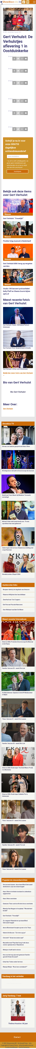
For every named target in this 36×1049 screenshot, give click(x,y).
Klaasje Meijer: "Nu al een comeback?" (15, 967)
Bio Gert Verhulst (18, 392)
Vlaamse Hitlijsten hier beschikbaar (14, 594)
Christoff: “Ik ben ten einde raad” (13, 938)
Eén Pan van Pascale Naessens (13, 604)
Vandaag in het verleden (13, 976)
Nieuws (8, 214)
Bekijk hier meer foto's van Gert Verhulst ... (18, 374)
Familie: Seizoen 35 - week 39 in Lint (13, 668)
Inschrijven (17, 171)
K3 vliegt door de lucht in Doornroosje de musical (18, 471)
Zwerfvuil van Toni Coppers (11, 599)
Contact (17, 1037)
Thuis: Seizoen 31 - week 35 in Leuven (14, 719)
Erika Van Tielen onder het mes (13, 962)
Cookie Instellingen (11, 1047)
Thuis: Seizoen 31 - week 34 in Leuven (14, 820)
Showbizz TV (8, 424)
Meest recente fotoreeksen (14, 619)
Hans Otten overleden (10, 898)
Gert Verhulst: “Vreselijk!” (11, 915)
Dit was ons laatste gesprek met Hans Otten (16, 446)
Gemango (26, 1047)
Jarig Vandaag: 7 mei (11, 996)
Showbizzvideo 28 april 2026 (11, 574)
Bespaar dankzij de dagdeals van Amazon (16, 589)
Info (30, 1043)
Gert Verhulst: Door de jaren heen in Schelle (17, 348)
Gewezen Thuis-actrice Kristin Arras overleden (18, 903)
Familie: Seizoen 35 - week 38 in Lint (13, 743)
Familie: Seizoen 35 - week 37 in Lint (13, 845)
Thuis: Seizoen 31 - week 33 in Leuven (14, 869)
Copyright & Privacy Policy (9, 1045)
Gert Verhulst (8, 409)
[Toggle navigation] (34, 1)
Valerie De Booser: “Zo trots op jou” (14, 933)
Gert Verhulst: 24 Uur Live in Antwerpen (15, 369)
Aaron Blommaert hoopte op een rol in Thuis (17, 927)
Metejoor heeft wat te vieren (12, 950)
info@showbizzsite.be (26, 1045)
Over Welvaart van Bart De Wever (13, 609)
